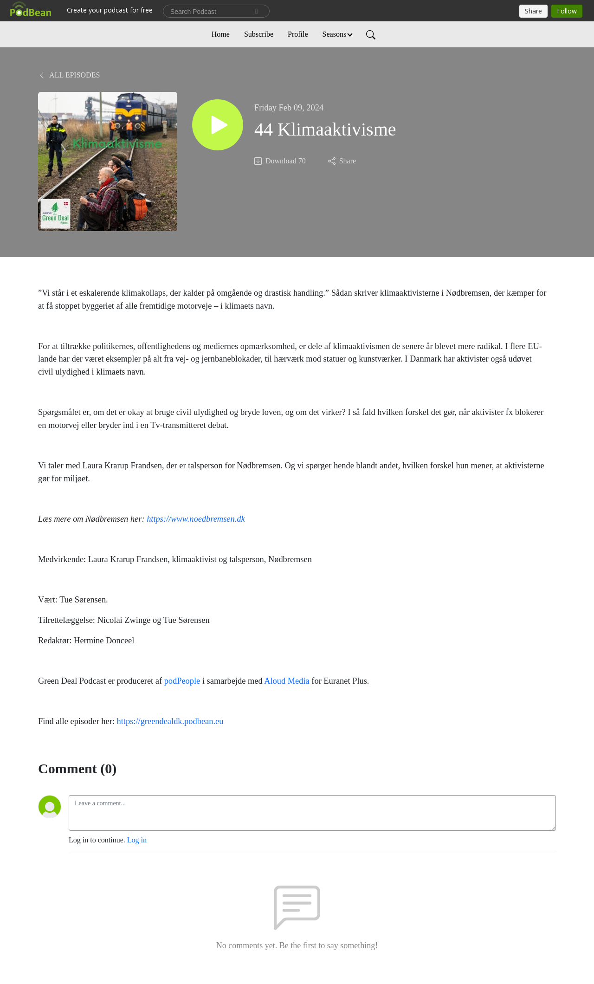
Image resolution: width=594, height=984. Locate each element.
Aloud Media (287, 681)
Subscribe (258, 34)
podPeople (182, 681)
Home (221, 34)
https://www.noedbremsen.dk (196, 519)
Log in (137, 840)
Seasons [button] (335, 34)
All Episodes (69, 75)
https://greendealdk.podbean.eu (170, 721)
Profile (298, 34)
